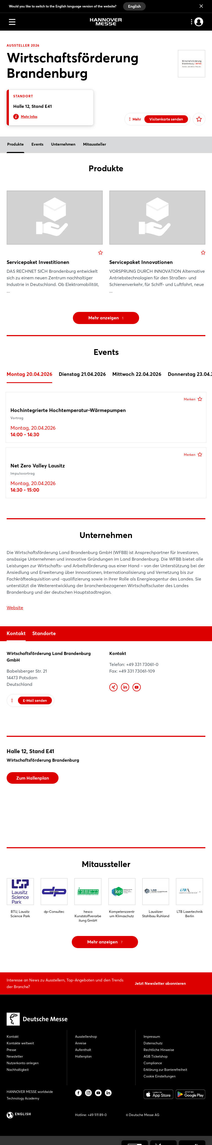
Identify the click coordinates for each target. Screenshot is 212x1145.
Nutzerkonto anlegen (23, 1063)
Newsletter (15, 1056)
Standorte (44, 633)
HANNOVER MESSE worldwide (30, 1092)
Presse (11, 1050)
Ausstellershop (86, 1036)
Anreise (80, 1043)
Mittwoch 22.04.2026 (136, 374)
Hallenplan (83, 1056)
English (134, 6)
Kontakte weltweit (20, 1043)
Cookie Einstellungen (160, 1076)
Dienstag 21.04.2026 (82, 374)
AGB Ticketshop (156, 1056)
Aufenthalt (83, 1050)
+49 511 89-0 (97, 1115)
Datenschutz (153, 1043)
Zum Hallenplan (32, 778)
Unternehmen (63, 144)
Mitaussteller (94, 144)
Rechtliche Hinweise (159, 1050)
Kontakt (16, 633)
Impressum (152, 1036)
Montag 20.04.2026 (29, 374)
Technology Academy (23, 1098)
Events (37, 144)
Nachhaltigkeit (18, 1070)
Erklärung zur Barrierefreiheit (165, 1070)
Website (15, 607)
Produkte (15, 144)
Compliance (153, 1063)
